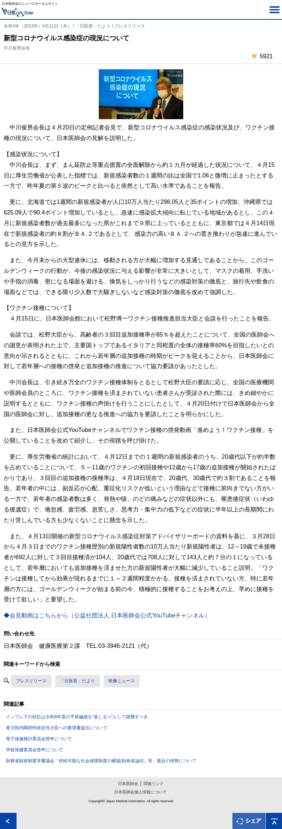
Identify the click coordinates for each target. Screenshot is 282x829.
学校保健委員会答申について (34, 749)
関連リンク (154, 783)
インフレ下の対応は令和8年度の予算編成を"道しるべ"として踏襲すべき (77, 716)
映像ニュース (121, 680)
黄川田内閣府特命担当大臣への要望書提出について (56, 727)
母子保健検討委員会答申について (39, 738)
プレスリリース (31, 680)
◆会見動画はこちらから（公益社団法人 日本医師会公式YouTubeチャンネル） (107, 615)
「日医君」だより (77, 680)
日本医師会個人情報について (140, 792)
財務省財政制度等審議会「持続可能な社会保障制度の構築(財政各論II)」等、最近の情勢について (101, 760)
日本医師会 (128, 783)
